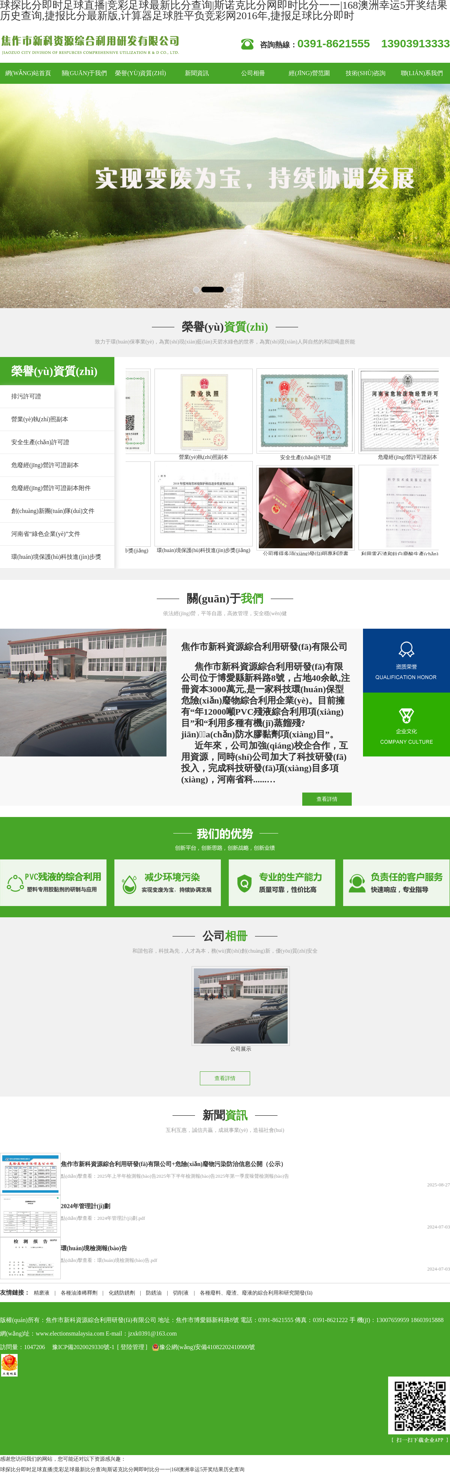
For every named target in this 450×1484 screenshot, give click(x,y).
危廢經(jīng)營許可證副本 (45, 465)
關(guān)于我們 (84, 73)
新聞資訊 (197, 73)
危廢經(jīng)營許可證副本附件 (51, 488)
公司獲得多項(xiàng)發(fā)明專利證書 (308, 554)
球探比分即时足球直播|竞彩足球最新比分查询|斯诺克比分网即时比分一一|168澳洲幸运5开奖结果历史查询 (122, 1469)
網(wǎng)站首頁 (28, 73)
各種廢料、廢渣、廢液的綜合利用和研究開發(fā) (256, 1293)
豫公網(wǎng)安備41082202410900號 (203, 1347)
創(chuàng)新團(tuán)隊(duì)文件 (52, 511)
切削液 (181, 1293)
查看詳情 (327, 799)
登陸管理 (132, 1347)
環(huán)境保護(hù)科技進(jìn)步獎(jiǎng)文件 (50, 568)
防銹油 (154, 1293)
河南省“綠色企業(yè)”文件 (45, 534)
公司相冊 (253, 73)
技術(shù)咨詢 (366, 73)
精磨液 (42, 1293)
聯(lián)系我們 (422, 73)
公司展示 (236, 1049)
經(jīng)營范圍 (309, 73)
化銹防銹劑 (122, 1293)
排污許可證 (26, 396)
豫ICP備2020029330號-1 (83, 1347)
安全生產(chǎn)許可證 (40, 442)
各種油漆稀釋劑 (79, 1293)
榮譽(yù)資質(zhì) (140, 73)
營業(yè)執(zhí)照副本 (39, 419)
